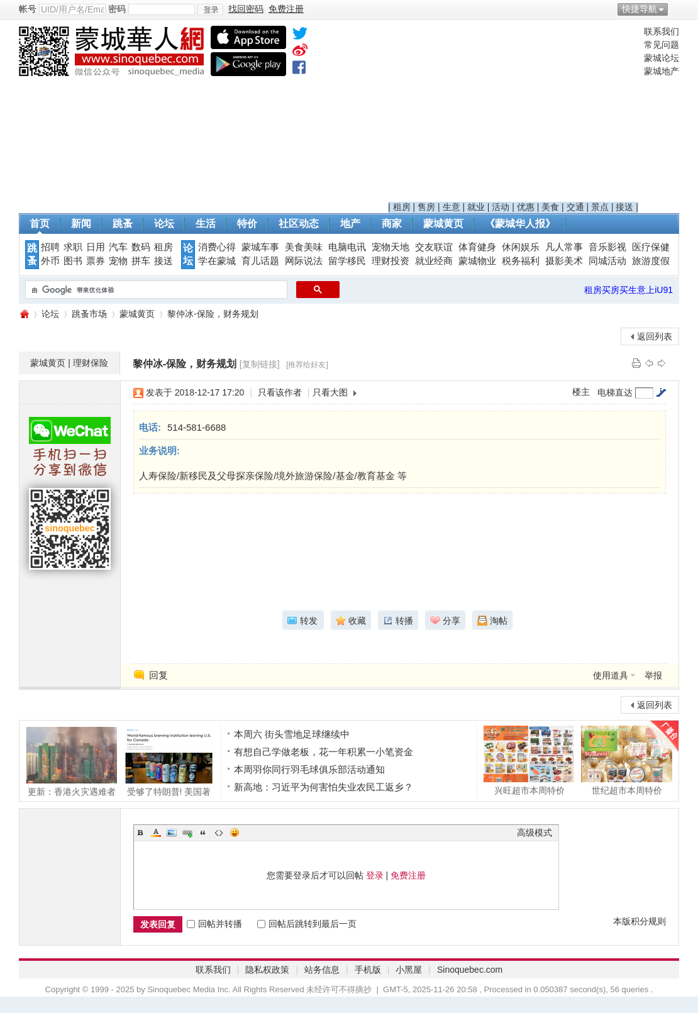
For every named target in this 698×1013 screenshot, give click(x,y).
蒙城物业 (477, 261)
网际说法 (304, 261)
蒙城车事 (260, 247)
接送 (624, 207)
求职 (73, 247)
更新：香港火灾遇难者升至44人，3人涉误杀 (71, 761)
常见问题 (661, 45)
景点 (600, 207)
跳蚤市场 (89, 314)
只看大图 (330, 392)
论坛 (164, 223)
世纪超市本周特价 (626, 760)
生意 (451, 207)
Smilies (234, 832)
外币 (50, 261)
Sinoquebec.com (469, 970)
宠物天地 (390, 247)
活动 (500, 207)
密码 (117, 9)
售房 (426, 207)
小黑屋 (409, 970)
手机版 (368, 970)
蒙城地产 (661, 71)
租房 (402, 207)
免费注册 (408, 875)
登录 (375, 875)
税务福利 (521, 261)
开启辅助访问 (676, 8)
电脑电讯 (347, 247)
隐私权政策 (267, 970)
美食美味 (304, 247)
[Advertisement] (513, 114)
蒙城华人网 (24, 314)
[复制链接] (260, 364)
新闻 (81, 223)
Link (187, 832)
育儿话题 (260, 261)
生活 (206, 223)
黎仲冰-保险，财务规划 (212, 314)
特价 (247, 223)
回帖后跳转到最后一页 (307, 924)
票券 (95, 261)
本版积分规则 (639, 921)
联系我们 (661, 31)
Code (219, 832)
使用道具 (610, 675)
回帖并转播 (214, 924)
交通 (575, 207)
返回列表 (654, 336)
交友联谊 (434, 247)
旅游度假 (651, 261)
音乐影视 (607, 247)
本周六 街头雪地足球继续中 (292, 734)
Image (171, 832)
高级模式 (534, 833)
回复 (158, 675)
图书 (73, 261)
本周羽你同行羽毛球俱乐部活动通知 (309, 769)
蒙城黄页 (443, 223)
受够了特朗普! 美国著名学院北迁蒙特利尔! (168, 761)
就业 (476, 207)
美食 (550, 207)
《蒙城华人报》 (520, 223)
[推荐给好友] (307, 364)
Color (156, 832)
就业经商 (434, 261)
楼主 (581, 392)
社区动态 (299, 223)
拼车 (140, 261)
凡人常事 (564, 247)
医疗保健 (651, 247)
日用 (95, 247)
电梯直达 (615, 392)
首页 (40, 223)
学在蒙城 (217, 261)
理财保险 (90, 363)
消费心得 (217, 247)
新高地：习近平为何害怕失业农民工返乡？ (323, 787)
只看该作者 (280, 392)
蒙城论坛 (661, 58)
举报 (653, 675)
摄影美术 (564, 261)
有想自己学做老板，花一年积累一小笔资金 (323, 751)
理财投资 (390, 261)
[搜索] (155, 290)
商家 (392, 223)
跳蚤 (123, 223)
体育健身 (477, 247)
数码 (140, 247)
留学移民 (347, 261)
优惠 (526, 207)
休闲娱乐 (521, 247)
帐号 (27, 9)
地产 (350, 223)
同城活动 (607, 261)
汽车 (118, 247)
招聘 (50, 247)
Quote (203, 832)
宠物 (118, 261)
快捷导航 (639, 9)
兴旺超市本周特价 (529, 760)
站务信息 (322, 970)
